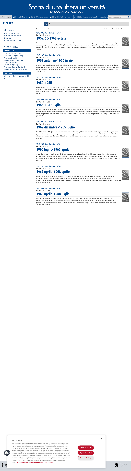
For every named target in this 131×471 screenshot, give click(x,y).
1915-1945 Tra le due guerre (38, 17)
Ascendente (116, 29)
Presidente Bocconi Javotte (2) (14, 67)
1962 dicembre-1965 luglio (55, 127)
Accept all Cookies (85, 447)
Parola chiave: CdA (11, 33)
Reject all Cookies (86, 453)
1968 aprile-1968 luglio (53, 194)
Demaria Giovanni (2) (11, 62)
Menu (8, 17)
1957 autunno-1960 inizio (54, 61)
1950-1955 (44, 83)
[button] (7, 453)
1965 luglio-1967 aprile (53, 149)
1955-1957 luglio (48, 105)
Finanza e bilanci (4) (11, 58)
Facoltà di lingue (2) (11, 65)
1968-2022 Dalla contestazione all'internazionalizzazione (92, 17)
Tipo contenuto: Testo (12, 40)
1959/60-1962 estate (51, 38)
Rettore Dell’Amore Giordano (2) (15, 69)
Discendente (125, 29)
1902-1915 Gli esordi (20, 17)
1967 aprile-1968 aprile (53, 172)
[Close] (101, 438)
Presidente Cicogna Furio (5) (14, 56)
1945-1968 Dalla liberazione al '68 (61, 17)
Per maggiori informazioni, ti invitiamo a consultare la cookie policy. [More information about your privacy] (34, 462)
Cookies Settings (86, 458)
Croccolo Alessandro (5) (12, 53)
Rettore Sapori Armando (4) (13, 60)
